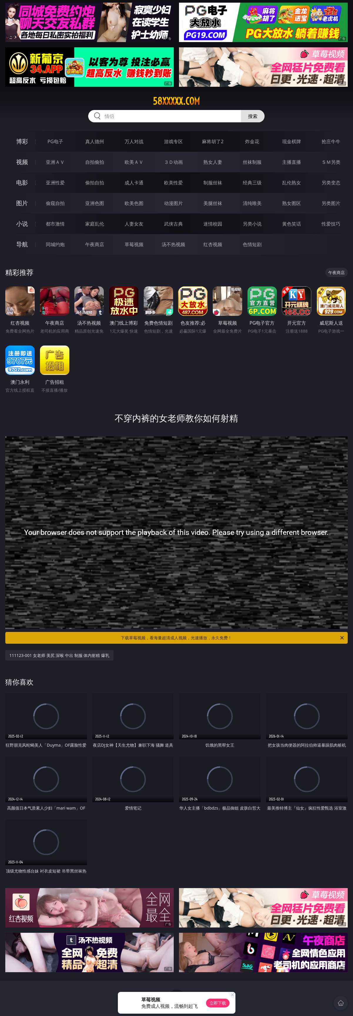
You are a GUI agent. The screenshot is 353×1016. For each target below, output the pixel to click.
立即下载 (218, 1003)
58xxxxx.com (176, 101)
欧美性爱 (173, 182)
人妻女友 (134, 224)
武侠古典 (173, 224)
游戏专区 (173, 141)
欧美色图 (134, 203)
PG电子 (55, 141)
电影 (22, 182)
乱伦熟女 (291, 182)
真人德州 (94, 141)
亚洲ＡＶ (55, 162)
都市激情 (55, 224)
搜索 (252, 116)
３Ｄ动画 (173, 162)
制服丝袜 (212, 182)
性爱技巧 (331, 224)
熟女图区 (291, 203)
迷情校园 (212, 224)
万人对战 (134, 141)
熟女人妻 (212, 162)
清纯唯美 (252, 203)
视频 (22, 162)
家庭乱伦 (94, 224)
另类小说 (252, 224)
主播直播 (291, 162)
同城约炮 (55, 244)
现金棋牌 (291, 141)
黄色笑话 (291, 224)
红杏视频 (212, 244)
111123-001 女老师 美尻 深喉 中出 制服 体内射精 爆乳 (59, 655)
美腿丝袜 (212, 203)
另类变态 (331, 182)
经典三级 (252, 182)
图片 (22, 203)
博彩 (22, 141)
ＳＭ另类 (331, 162)
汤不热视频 (173, 244)
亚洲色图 (94, 203)
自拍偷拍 (94, 162)
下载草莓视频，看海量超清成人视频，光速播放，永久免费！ (232, 637)
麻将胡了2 (212, 141)
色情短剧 (252, 244)
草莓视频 (134, 244)
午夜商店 (94, 244)
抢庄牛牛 (331, 141)
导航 (22, 244)
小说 (22, 224)
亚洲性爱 (55, 182)
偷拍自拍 (94, 182)
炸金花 (252, 141)
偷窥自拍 (55, 203)
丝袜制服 (252, 162)
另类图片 (331, 203)
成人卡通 (134, 182)
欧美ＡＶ (134, 162)
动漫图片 (173, 203)
